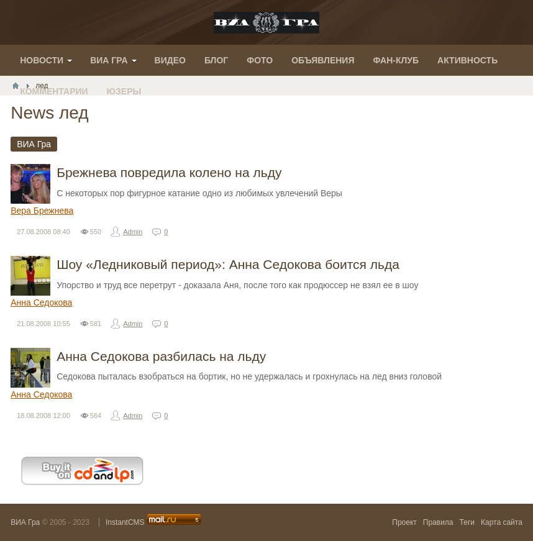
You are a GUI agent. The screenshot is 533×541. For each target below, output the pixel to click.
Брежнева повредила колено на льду (169, 172)
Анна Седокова (41, 302)
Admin (132, 231)
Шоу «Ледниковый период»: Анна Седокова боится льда (228, 264)
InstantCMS (125, 522)
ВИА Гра (25, 522)
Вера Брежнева (42, 211)
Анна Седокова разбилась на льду (161, 356)
